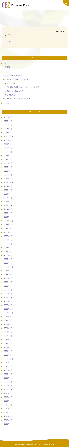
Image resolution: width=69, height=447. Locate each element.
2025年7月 (8, 152)
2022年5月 (8, 294)
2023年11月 (8, 224)
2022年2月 (8, 305)
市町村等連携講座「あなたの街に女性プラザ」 (22, 87)
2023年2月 (8, 259)
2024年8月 (8, 190)
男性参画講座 (10, 95)
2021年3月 (8, 343)
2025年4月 (8, 163)
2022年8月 (8, 282)
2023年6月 (8, 244)
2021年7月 (8, 328)
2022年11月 (8, 271)
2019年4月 (8, 412)
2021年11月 (8, 313)
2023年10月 (8, 228)
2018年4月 (8, 424)
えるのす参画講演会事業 (14, 91)
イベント (7, 72)
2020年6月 (8, 374)
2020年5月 (8, 378)
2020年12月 (8, 355)
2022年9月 (8, 278)
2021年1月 (8, 351)
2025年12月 (8, 132)
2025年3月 (8, 167)
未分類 (6, 103)
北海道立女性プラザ (35, 444)
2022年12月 (8, 267)
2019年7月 (8, 401)
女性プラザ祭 (10, 83)
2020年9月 (8, 363)
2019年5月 (8, 408)
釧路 (9, 41)
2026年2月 (8, 125)
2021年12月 (8, 309)
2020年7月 (8, 370)
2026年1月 (8, 129)
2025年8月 (8, 148)
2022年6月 (8, 290)
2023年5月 (8, 248)
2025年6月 (8, 156)
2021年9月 (8, 320)
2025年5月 (8, 159)
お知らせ (7, 63)
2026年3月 (8, 121)
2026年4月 (8, 117)
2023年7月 (8, 240)
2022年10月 (8, 274)
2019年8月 (8, 397)
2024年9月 (8, 186)
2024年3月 (8, 209)
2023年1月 (8, 263)
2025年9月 (8, 144)
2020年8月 (8, 366)
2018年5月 (8, 420)
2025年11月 (8, 136)
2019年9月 (8, 393)
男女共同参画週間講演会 (14, 76)
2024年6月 (8, 198)
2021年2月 (8, 347)
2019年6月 (8, 405)
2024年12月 (8, 179)
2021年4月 (8, 340)
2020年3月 (8, 386)
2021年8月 (8, 324)
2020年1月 (8, 389)
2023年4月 (8, 251)
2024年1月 (8, 217)
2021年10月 (8, 316)
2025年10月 (8, 140)
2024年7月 (8, 194)
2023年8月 (8, 236)
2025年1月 (8, 175)
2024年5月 (8, 201)
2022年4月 (8, 297)
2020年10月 (8, 359)
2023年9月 (8, 232)
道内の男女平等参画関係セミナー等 (18, 99)
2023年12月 (8, 221)
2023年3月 (8, 255)
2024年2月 (8, 213)
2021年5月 (8, 336)
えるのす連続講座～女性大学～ (16, 79)
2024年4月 (8, 205)
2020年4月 (8, 382)
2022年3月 (8, 301)
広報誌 (7, 67)
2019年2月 (8, 416)
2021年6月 (8, 332)
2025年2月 (8, 171)
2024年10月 (8, 182)
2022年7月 (8, 286)
